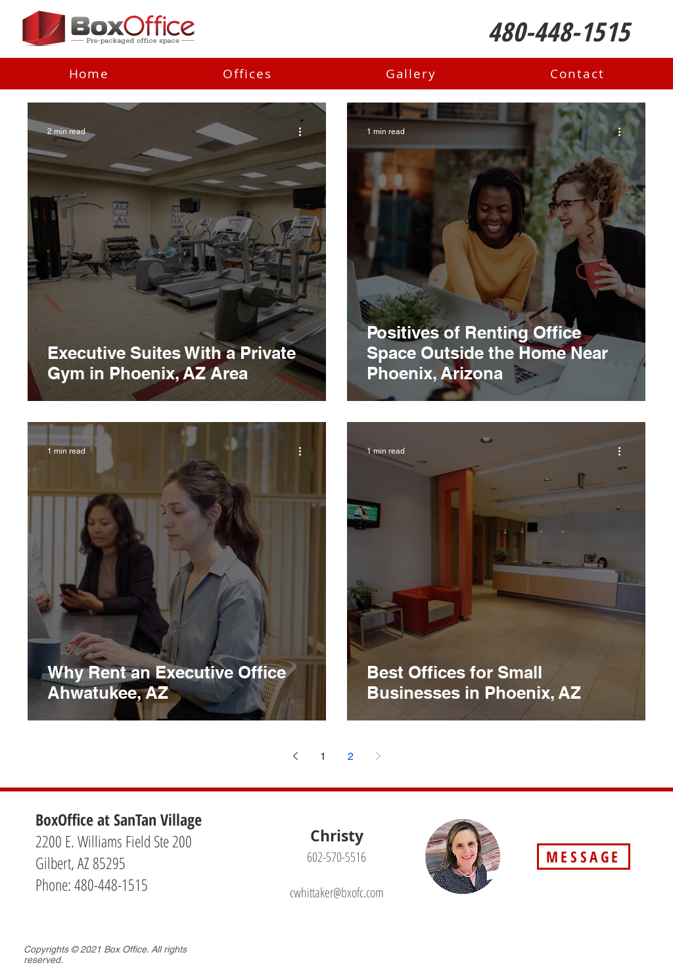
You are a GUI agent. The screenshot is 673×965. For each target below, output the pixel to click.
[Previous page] (295, 756)
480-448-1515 (111, 884)
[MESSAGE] (583, 856)
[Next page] (378, 756)
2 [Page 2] (351, 756)
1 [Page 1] (323, 756)
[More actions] (304, 131)
